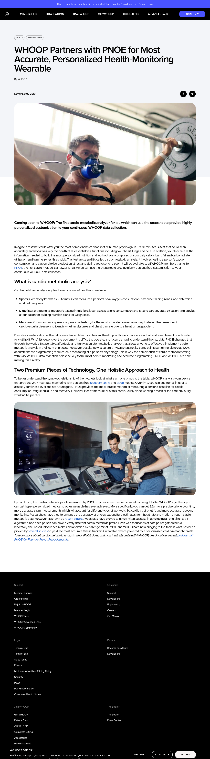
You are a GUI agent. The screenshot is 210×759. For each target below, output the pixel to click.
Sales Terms (20, 659)
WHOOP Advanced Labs (27, 622)
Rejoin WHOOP (22, 604)
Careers (111, 610)
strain (106, 382)
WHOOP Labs (21, 616)
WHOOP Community (25, 628)
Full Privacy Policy (23, 688)
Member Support (23, 593)
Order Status (21, 599)
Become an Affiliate (117, 648)
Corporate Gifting (23, 732)
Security (18, 677)
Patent (17, 683)
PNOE (18, 267)
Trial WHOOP (81, 14)
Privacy (18, 665)
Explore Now (146, 4)
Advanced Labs (158, 14)
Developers (113, 599)
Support (111, 593)
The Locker (113, 714)
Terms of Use (21, 648)
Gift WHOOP (21, 726)
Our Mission (113, 616)
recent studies (74, 518)
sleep (120, 382)
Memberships (28, 14)
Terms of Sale (21, 654)
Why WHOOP (106, 14)
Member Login (22, 610)
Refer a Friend (21, 720)
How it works (55, 14)
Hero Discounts (22, 743)
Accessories (131, 14)
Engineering (113, 604)
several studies (38, 531)
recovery (95, 382)
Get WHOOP (21, 714)
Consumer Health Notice (27, 694)
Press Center (114, 720)
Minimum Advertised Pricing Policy (32, 671)
